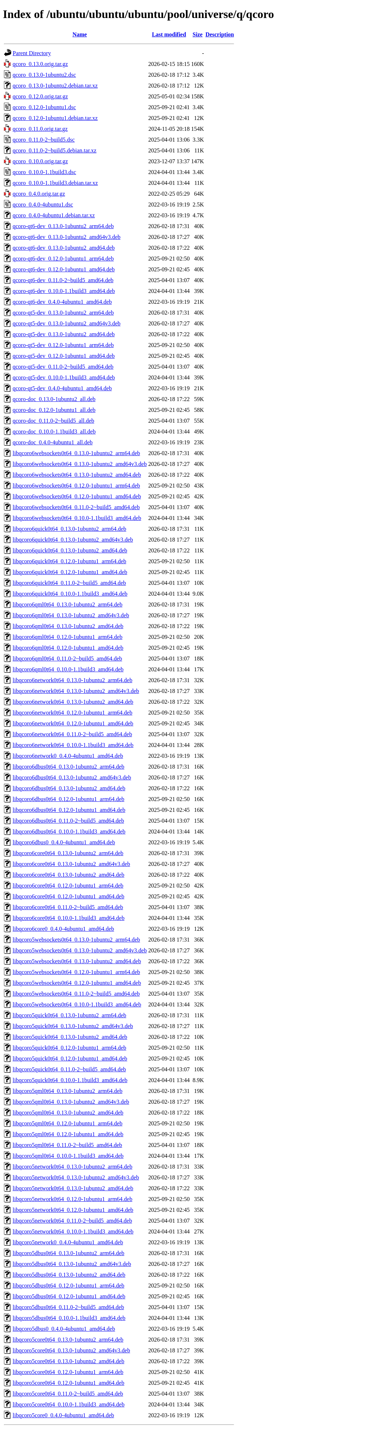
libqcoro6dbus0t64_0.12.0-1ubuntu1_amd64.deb (69, 810)
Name (79, 34)
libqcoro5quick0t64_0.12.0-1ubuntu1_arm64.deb (69, 1048)
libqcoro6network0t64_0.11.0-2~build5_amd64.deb (72, 734)
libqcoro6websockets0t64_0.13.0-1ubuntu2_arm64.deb (76, 453)
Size (198, 34)
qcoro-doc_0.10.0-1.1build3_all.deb (54, 431)
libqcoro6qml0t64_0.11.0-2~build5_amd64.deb (67, 658)
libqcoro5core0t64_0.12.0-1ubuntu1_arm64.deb (68, 1372)
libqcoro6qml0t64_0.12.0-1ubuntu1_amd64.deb (68, 648)
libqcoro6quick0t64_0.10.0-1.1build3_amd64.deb (70, 594)
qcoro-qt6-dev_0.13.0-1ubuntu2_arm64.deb (63, 226)
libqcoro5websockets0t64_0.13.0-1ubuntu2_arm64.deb (76, 940)
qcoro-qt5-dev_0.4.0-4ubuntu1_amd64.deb (62, 388)
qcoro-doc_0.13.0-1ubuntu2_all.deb (54, 399)
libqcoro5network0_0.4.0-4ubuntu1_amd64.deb (68, 1242)
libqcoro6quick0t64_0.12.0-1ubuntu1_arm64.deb (69, 561)
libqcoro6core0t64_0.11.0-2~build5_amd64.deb (68, 907)
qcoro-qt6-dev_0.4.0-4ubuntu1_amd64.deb (62, 302)
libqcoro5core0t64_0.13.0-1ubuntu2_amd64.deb (68, 1361)
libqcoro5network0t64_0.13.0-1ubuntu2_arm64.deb (72, 1167)
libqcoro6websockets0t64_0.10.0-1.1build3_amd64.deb (77, 518)
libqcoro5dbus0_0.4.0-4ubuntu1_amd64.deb (64, 1329)
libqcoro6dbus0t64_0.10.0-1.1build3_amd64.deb (69, 831)
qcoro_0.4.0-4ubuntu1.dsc (43, 204)
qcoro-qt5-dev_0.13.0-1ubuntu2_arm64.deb (63, 313)
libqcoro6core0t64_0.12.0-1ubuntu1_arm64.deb (68, 885)
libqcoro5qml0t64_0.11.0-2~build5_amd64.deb (67, 1145)
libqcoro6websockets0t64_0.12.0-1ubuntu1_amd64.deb (77, 496)
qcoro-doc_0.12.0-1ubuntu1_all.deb (54, 410)
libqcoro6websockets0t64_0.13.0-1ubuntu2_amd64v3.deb (80, 464)
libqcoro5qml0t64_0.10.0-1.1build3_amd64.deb (68, 1156)
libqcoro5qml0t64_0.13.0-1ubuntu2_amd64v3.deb (71, 1102)
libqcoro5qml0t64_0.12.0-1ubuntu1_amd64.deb (68, 1134)
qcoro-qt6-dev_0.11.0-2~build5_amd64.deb (63, 280)
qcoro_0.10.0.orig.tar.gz (40, 161)
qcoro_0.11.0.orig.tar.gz (40, 129)
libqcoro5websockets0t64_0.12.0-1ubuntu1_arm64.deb (76, 972)
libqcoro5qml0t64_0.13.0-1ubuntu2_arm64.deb (67, 1091)
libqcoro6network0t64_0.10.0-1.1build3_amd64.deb (73, 745)
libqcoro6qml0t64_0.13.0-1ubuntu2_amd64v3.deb (71, 615)
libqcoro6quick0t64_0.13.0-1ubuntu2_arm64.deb (69, 529)
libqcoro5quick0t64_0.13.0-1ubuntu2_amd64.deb (70, 1037)
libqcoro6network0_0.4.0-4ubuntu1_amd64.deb (68, 756)
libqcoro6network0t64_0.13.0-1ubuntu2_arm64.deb (72, 680)
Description (220, 34)
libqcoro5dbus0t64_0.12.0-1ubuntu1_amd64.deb (69, 1296)
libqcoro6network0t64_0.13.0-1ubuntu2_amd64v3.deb (76, 691)
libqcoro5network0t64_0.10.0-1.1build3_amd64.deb (73, 1231)
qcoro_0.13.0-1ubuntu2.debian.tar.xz (55, 86)
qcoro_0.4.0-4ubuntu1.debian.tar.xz (54, 215)
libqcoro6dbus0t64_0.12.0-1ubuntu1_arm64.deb (68, 799)
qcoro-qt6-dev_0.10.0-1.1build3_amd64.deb (64, 291)
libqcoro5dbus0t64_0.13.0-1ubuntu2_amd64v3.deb (72, 1264)
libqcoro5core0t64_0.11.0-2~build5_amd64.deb (68, 1394)
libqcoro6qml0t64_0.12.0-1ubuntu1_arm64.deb (67, 637)
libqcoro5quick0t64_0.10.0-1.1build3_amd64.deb (70, 1080)
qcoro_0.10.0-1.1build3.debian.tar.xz (55, 183)
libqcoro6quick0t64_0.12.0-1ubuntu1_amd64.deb (70, 572)
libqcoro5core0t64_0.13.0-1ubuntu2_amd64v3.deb (71, 1350)
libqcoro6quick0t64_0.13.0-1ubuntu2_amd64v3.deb (73, 540)
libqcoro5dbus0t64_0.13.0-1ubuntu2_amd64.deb (69, 1275)
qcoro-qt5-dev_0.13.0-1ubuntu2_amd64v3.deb (66, 323)
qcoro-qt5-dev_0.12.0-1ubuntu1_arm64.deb (63, 345)
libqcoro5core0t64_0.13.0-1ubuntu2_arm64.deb (68, 1340)
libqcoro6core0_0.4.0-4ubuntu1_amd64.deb (63, 929)
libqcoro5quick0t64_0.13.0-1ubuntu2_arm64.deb (69, 1015)
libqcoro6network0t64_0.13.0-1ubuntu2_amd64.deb (73, 702)
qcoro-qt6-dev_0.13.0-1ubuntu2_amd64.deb (64, 248)
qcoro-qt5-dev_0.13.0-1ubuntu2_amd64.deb (64, 334)
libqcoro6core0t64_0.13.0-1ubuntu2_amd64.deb (68, 875)
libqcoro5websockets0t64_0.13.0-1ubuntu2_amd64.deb (77, 961)
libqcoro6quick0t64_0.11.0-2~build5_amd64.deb (69, 583)
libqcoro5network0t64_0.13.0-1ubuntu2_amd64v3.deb (76, 1177)
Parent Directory (32, 53)
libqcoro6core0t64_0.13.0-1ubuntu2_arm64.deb (68, 853)
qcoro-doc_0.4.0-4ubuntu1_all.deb (53, 442)
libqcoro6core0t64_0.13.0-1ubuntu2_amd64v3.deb (71, 864)
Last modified (169, 34)
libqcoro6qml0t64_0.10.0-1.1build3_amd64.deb (68, 669)
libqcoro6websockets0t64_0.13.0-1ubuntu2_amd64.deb (77, 475)
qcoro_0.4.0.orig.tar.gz (39, 194)
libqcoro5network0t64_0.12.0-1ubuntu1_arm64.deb (72, 1199)
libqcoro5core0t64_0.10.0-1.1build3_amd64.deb (68, 1404)
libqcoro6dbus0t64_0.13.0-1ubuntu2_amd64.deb (69, 788)
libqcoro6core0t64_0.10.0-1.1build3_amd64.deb (68, 918)
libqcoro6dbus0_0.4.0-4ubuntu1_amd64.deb (64, 842)
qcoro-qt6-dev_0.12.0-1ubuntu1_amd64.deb (64, 269)
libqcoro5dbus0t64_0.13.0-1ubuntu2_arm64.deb (68, 1253)
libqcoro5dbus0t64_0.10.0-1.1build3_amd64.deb (69, 1318)
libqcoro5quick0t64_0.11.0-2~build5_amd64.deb (69, 1069)
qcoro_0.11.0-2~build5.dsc (44, 140)
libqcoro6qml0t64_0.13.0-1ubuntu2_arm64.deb (67, 604)
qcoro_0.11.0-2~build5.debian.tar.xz (54, 150)
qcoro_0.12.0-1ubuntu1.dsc (44, 107)
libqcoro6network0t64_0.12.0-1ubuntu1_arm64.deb (72, 713)
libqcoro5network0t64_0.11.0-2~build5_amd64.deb (72, 1221)
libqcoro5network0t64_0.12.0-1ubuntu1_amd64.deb (73, 1210)
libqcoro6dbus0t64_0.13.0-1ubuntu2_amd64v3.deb (72, 777)
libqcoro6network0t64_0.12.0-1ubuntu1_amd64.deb (73, 723)
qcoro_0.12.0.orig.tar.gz (40, 96)
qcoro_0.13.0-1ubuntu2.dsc (44, 75)
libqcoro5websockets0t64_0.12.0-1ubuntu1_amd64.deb (77, 983)
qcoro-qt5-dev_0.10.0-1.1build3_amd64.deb (64, 377)
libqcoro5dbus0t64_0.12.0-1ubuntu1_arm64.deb (68, 1285)
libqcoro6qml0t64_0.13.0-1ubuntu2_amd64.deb (68, 626)
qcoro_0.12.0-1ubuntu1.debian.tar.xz (55, 118)
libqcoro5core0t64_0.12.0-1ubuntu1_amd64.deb (68, 1383)
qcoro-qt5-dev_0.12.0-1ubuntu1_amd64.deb (64, 356)
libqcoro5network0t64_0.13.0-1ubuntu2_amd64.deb (73, 1188)
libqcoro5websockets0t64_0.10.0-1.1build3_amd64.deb (77, 1004)
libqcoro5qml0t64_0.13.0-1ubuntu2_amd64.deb (68, 1112)
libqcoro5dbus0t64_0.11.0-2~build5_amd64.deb (68, 1307)
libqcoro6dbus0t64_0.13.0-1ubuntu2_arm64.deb (68, 767)
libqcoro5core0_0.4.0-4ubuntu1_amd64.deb (63, 1415)
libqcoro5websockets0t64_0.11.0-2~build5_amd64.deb (76, 994)
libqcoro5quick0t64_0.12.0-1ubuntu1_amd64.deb (70, 1058)
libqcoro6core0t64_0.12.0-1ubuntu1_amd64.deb (68, 896)
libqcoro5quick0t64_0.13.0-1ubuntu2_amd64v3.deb (73, 1026)
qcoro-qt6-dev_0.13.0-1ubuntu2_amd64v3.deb (66, 237)
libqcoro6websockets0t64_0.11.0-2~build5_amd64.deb (76, 507)
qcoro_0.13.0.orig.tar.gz (40, 64)
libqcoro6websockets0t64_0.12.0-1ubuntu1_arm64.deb (76, 485)
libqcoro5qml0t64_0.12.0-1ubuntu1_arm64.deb (67, 1123)
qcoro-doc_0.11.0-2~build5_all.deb (53, 421)
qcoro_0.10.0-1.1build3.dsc (44, 172)
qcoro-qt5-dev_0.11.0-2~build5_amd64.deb (63, 367)
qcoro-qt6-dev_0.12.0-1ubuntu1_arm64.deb (63, 258)
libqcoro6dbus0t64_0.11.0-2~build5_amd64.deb (68, 821)
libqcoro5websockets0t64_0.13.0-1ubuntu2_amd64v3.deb (80, 950)
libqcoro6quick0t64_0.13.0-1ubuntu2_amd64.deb (70, 550)
